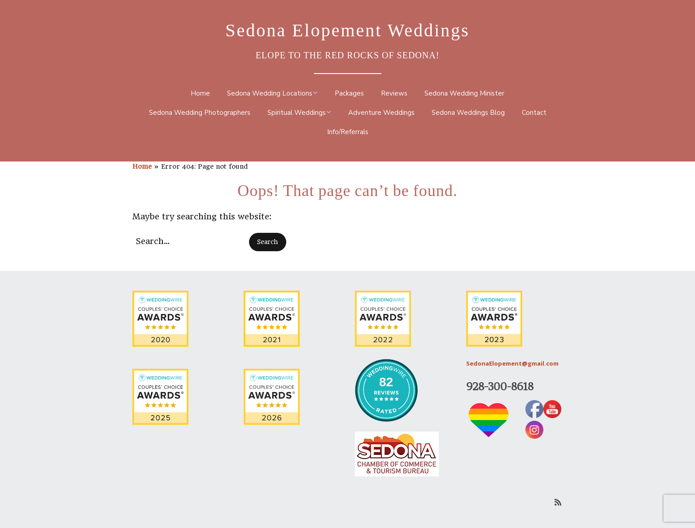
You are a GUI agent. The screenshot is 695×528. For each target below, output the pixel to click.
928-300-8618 (499, 386)
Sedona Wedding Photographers (199, 112)
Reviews (394, 93)
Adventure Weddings (381, 112)
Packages (349, 93)
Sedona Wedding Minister (464, 93)
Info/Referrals (347, 131)
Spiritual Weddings (296, 112)
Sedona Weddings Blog (468, 112)
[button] (267, 242)
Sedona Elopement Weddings (347, 30)
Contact (534, 112)
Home (200, 93)
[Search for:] (189, 241)
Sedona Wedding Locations (269, 93)
